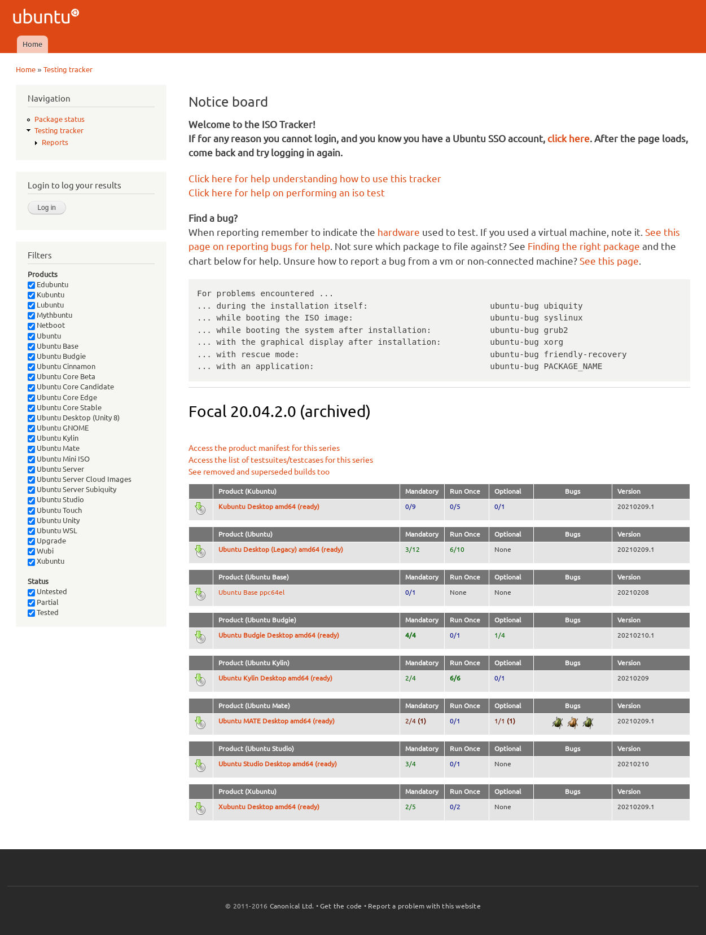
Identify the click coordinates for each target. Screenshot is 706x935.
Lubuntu (46, 305)
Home (32, 44)
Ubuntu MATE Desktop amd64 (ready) (276, 721)
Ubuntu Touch (55, 510)
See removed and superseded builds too (259, 471)
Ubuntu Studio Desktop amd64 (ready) (277, 763)
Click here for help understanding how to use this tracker (314, 178)
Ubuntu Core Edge (62, 397)
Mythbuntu (50, 315)
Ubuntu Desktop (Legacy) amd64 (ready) (280, 549)
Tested (43, 612)
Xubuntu (46, 561)
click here (568, 138)
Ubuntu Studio (56, 499)
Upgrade (47, 541)
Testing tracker (68, 69)
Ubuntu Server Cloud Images (79, 479)
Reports (55, 142)
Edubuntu (48, 284)
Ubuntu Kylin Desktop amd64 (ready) (275, 678)
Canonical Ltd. (292, 906)
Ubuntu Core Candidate (71, 386)
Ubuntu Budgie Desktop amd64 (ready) (278, 635)
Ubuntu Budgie (57, 356)
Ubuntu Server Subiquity (72, 489)
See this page (609, 261)
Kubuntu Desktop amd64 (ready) (268, 506)
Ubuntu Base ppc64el (251, 592)
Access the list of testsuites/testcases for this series (280, 459)
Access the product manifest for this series (264, 448)
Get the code (341, 906)
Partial (43, 602)
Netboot (46, 325)
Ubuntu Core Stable (65, 407)
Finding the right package (584, 246)
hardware (399, 232)
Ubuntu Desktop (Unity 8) (74, 418)
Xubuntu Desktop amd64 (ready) (268, 806)
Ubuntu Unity (54, 520)
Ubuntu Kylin (53, 438)
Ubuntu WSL (52, 530)
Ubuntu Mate (54, 448)
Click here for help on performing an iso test (286, 192)
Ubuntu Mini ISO (59, 459)
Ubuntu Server (56, 469)
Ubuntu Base (53, 346)
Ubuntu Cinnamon (61, 366)
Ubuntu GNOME (58, 428)
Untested (47, 591)
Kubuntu (46, 295)
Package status (59, 119)
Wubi (41, 551)
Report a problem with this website (424, 906)
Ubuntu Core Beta (61, 376)
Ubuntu (44, 336)
